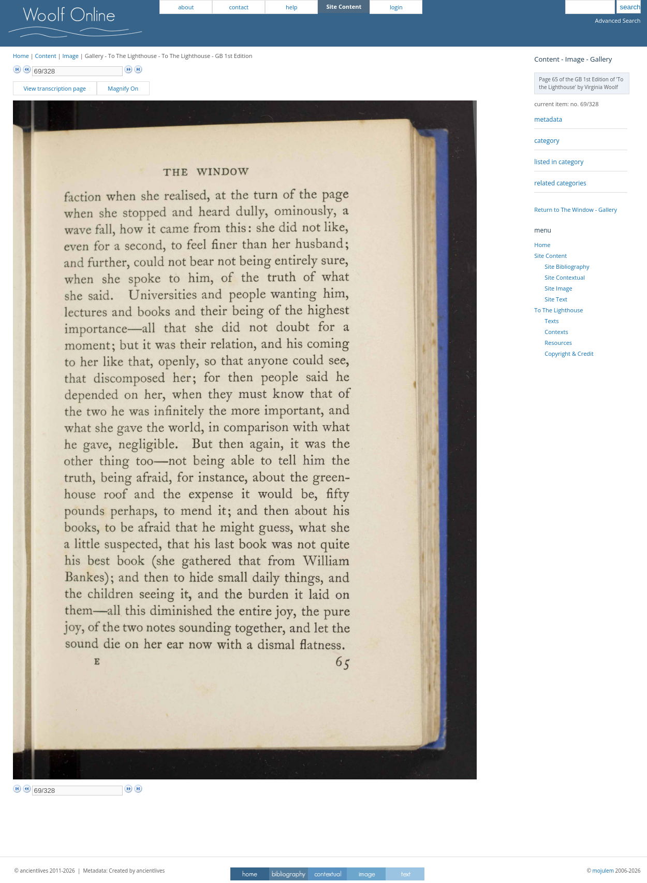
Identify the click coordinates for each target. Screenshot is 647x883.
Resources (558, 342)
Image (70, 56)
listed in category (558, 161)
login (396, 7)
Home (21, 56)
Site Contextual (564, 277)
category (546, 140)
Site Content (550, 255)
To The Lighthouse (558, 310)
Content (45, 56)
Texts (551, 321)
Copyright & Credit (569, 353)
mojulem (603, 870)
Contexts (556, 332)
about (186, 7)
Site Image (558, 288)
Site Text (556, 299)
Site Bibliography (567, 266)
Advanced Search (618, 20)
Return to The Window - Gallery (575, 209)
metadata (548, 119)
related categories (560, 183)
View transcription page (54, 88)
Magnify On (123, 88)
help (291, 7)
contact (238, 7)
